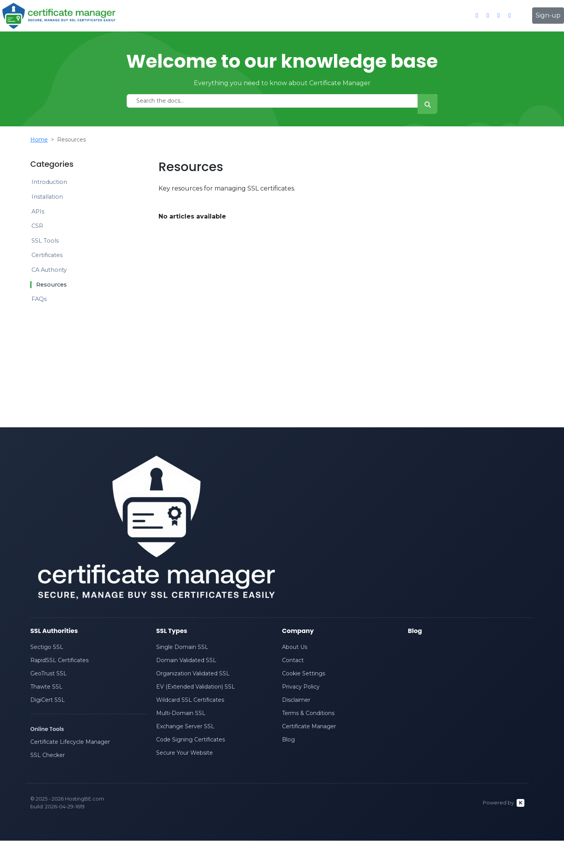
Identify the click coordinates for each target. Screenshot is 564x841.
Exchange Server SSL (185, 726)
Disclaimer (296, 700)
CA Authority (49, 269)
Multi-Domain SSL (180, 713)
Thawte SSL (46, 687)
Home (39, 139)
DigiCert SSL (47, 700)
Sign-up (548, 15)
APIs (37, 211)
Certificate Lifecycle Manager (70, 742)
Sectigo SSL (46, 647)
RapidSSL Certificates (59, 660)
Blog (288, 739)
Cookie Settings (303, 673)
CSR (37, 225)
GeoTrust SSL (48, 673)
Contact (293, 660)
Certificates (47, 255)
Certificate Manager (309, 726)
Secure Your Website (184, 753)
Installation (47, 196)
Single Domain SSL (182, 647)
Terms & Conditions (308, 713)
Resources (51, 284)
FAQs (39, 298)
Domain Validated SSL (186, 660)
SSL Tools (45, 240)
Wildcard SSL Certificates (190, 700)
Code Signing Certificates (190, 739)
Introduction (49, 181)
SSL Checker (47, 755)
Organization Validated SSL (193, 673)
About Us (294, 647)
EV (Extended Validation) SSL (195, 687)
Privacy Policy (301, 687)
